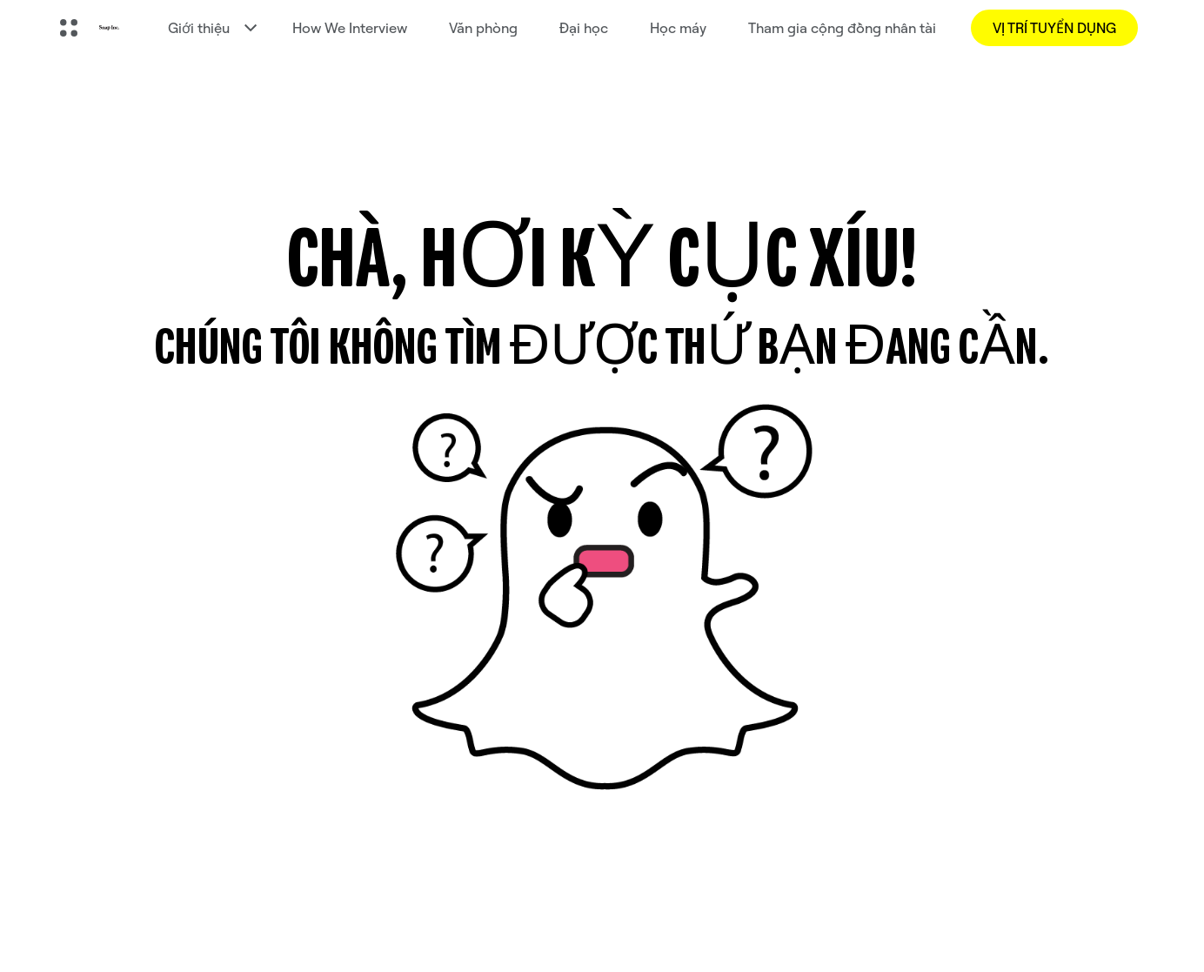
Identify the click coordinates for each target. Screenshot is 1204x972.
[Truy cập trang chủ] (109, 27)
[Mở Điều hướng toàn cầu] (68, 27)
